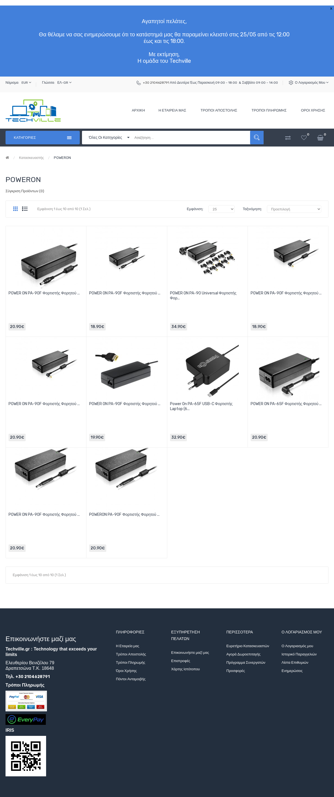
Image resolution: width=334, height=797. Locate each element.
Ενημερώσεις (292, 671)
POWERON (62, 158)
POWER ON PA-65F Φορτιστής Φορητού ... (286, 404)
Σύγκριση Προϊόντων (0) (25, 191)
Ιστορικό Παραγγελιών (299, 654)
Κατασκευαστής (31, 158)
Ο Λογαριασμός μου (311, 82)
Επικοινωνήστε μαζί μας (190, 652)
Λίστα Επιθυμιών (295, 662)
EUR (26, 82)
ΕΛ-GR (64, 82)
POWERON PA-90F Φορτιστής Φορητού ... (124, 514)
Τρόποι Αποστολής (131, 654)
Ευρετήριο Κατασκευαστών (247, 646)
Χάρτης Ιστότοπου (185, 669)
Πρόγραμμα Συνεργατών (245, 662)
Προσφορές (235, 671)
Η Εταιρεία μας (127, 646)
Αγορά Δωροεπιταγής (243, 654)
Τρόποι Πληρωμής (130, 662)
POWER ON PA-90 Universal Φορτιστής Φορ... (203, 295)
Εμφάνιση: (195, 209)
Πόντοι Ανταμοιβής (130, 679)
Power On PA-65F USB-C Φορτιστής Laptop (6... (201, 406)
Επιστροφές (180, 661)
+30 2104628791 (156, 83)
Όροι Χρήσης (126, 671)
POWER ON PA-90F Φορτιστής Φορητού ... (44, 293)
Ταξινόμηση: (252, 209)
